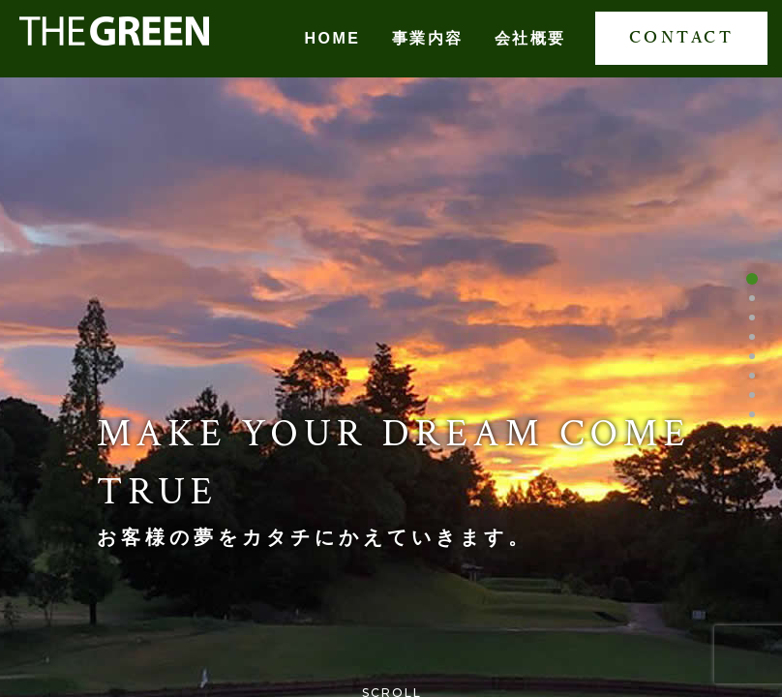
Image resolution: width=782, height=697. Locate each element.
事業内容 (428, 38)
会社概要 (530, 38)
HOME (333, 38)
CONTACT (682, 37)
